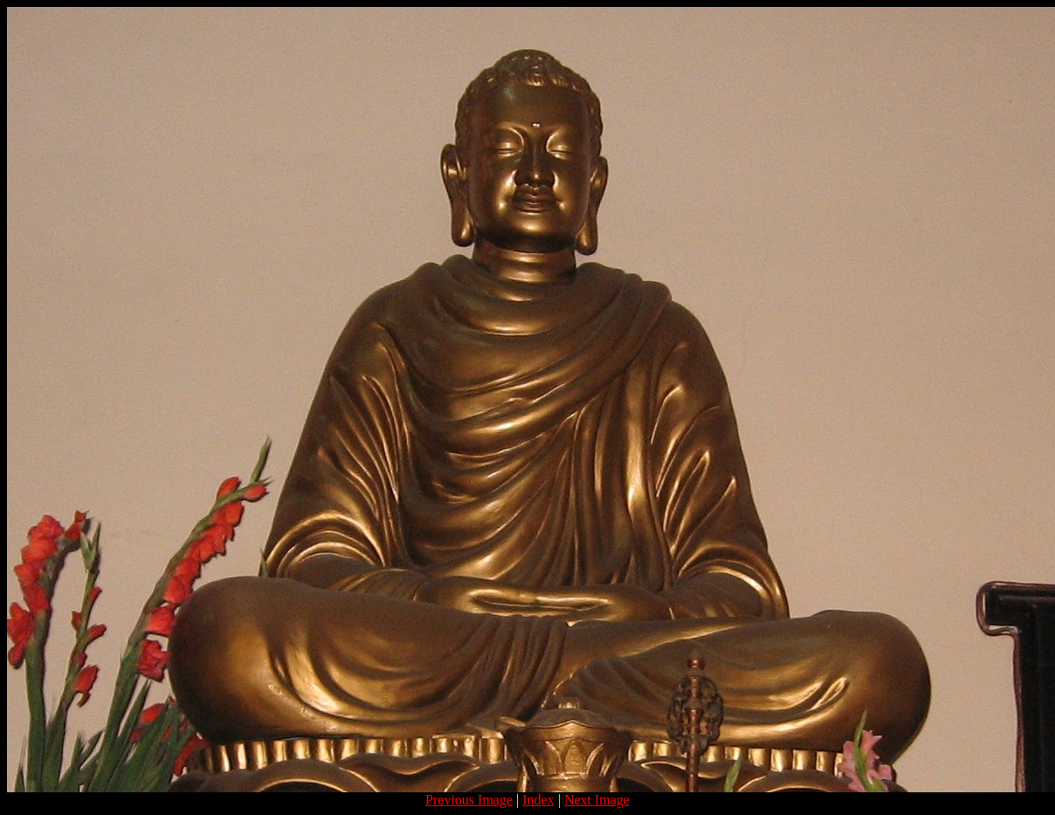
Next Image (597, 799)
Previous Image (469, 799)
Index (538, 799)
